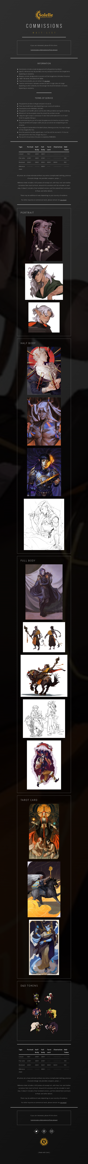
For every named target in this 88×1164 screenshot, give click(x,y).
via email (47, 81)
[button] (36, 1131)
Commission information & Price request (44, 50)
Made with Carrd (44, 1152)
